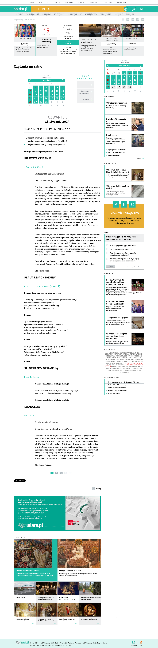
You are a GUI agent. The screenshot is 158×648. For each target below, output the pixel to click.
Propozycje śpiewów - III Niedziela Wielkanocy (124, 382)
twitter (142, 19)
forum (31, 2)
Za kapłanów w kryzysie (117, 318)
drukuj (98, 489)
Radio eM (81, 2)
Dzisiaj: (46, 76)
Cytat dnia (68, 47)
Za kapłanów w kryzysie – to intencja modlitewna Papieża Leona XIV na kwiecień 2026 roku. (118, 322)
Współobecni (86, 42)
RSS (141, 641)
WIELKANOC (119, 370)
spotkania (69, 2)
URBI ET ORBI (130, 369)
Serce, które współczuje (116, 152)
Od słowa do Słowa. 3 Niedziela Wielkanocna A (117, 171)
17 (46, 94)
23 (41, 98)
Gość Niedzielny (94, 2)
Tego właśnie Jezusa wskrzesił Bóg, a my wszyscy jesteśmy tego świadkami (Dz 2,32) (68, 51)
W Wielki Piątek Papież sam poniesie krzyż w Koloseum (116, 336)
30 (41, 101)
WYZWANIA (124, 372)
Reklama (71, 643)
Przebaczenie (112, 135)
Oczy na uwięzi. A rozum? (70, 571)
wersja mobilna (123, 2)
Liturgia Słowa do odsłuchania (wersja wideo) (46, 141)
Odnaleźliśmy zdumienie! (117, 103)
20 (62, 94)
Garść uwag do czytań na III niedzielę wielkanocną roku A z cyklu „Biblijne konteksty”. (78, 574)
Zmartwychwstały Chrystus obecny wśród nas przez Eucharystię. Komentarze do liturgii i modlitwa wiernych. (34, 574)
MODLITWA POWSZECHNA (122, 358)
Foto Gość (63, 643)
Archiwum (139, 267)
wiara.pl (22, 9)
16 (41, 94)
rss (127, 19)
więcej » (25, 57)
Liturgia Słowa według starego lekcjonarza (45, 144)
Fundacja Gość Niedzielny (83, 643)
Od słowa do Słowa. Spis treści (117, 187)
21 (30, 98)
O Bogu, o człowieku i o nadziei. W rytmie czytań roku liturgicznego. (117, 176)
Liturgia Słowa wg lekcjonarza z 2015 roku (45, 138)
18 (51, 94)
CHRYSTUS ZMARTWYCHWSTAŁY (122, 353)
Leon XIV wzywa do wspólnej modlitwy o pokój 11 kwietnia (115, 282)
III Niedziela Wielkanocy (24, 44)
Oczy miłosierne (114, 155)
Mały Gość (108, 2)
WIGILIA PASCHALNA (133, 370)
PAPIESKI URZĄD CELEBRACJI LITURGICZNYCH (124, 361)
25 (51, 98)
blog (40, 2)
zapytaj (58, 2)
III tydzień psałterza (42, 47)
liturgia (42, 9)
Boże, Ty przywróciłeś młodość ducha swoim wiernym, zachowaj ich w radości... (24, 49)
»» (70, 473)
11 (51, 91)
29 (35, 101)
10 (46, 91)
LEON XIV (126, 356)
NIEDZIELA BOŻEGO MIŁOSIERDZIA (123, 359)
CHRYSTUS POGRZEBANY (120, 352)
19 (57, 94)
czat (48, 2)
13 (62, 91)
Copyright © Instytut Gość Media (40, 645)
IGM (36, 643)
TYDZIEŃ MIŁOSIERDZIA (115, 369)
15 (35, 94)
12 (57, 91)
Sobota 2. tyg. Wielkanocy (117, 391)
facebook (137, 19)
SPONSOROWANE (118, 367)
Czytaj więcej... (90, 57)
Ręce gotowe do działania (117, 150)
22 (35, 98)
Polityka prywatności (100, 643)
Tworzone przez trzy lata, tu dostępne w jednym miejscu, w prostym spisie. (115, 193)
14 (30, 94)
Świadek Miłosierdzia (116, 119)
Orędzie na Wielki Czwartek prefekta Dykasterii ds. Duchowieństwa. (115, 308)
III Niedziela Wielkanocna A (111, 44)
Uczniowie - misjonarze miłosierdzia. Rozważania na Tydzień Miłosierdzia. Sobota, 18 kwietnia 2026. (117, 124)
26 (57, 98)
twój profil (134, 9)
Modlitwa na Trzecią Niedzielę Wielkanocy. (116, 107)
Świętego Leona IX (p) (43, 46)
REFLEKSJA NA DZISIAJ (115, 364)
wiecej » (46, 57)
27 (62, 98)
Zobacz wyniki (131, 267)
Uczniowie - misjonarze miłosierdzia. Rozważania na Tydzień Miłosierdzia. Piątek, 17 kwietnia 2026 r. (116, 140)
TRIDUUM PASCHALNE (134, 367)
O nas (32, 643)
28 (30, 101)
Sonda (106, 232)
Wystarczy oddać (114, 393)
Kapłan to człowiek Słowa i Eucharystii (115, 302)
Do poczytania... (133, 43)
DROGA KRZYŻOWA (130, 354)
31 (30, 87)
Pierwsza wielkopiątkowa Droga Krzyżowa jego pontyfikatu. (117, 342)
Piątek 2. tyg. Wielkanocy (117, 385)
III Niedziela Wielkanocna (27, 570)
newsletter (133, 19)
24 (46, 98)
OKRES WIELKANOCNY (134, 360)
